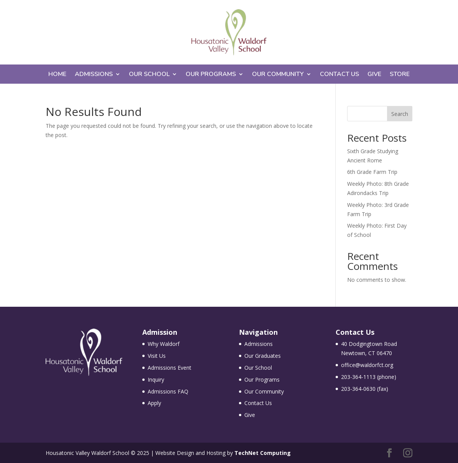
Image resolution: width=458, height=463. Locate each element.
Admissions (94, 74)
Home (57, 74)
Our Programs (211, 74)
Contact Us (339, 74)
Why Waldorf (164, 343)
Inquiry (156, 379)
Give (374, 74)
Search (399, 113)
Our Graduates (262, 355)
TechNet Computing (262, 452)
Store (400, 74)
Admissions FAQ (168, 391)
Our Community (278, 74)
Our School (149, 74)
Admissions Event (169, 367)
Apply (154, 403)
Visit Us (157, 355)
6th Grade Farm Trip (372, 171)
